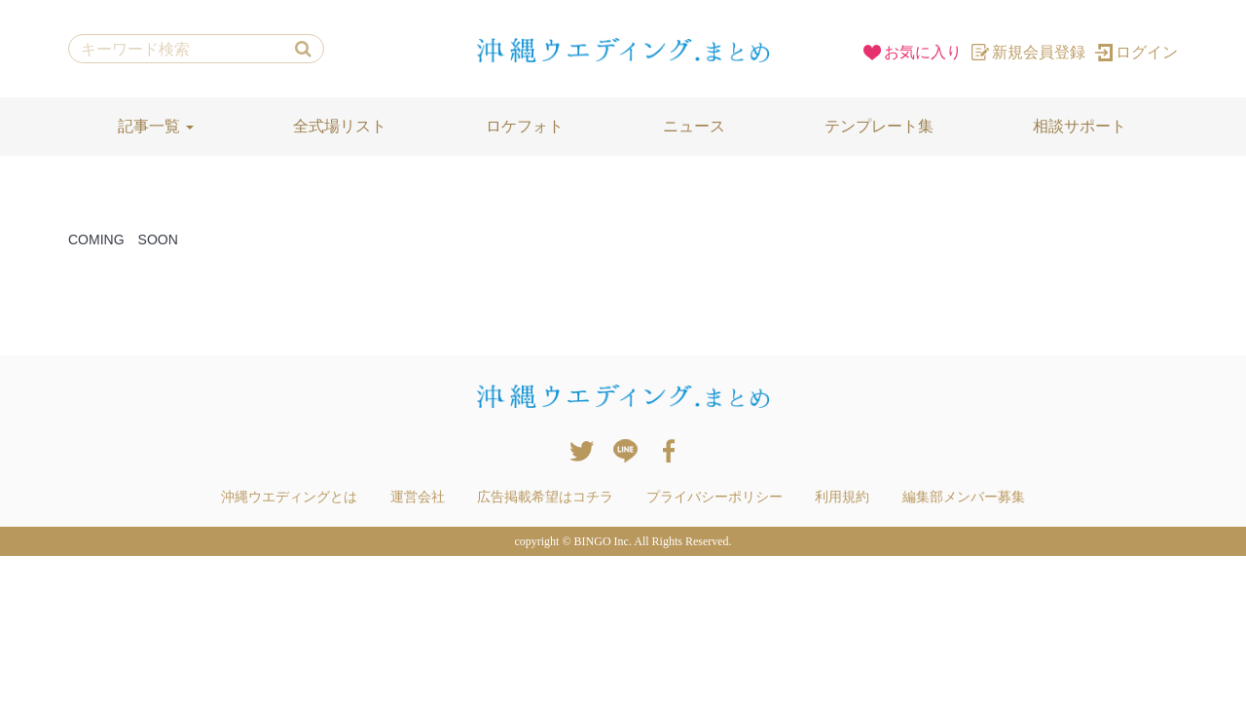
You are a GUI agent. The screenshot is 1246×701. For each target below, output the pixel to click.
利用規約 (842, 497)
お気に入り (912, 52)
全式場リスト (339, 126)
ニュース (694, 126)
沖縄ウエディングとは (289, 497)
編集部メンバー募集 (963, 497)
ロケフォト (525, 126)
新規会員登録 (1028, 52)
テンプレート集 (879, 126)
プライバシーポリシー (714, 497)
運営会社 (417, 497)
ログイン (1136, 52)
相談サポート (1079, 126)
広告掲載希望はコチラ (545, 497)
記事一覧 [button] (156, 126)
